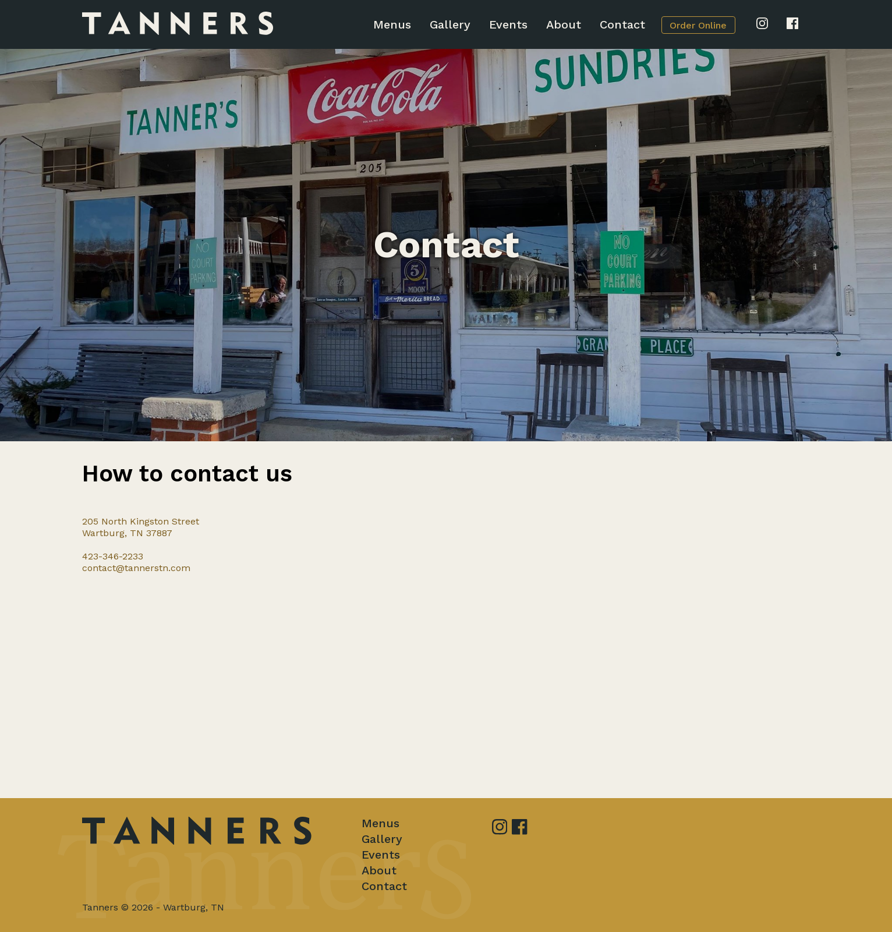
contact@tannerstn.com (136, 567)
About (563, 24)
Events (508, 24)
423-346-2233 (112, 556)
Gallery (450, 24)
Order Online (698, 25)
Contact (622, 24)
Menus (392, 24)
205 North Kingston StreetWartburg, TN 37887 (140, 527)
